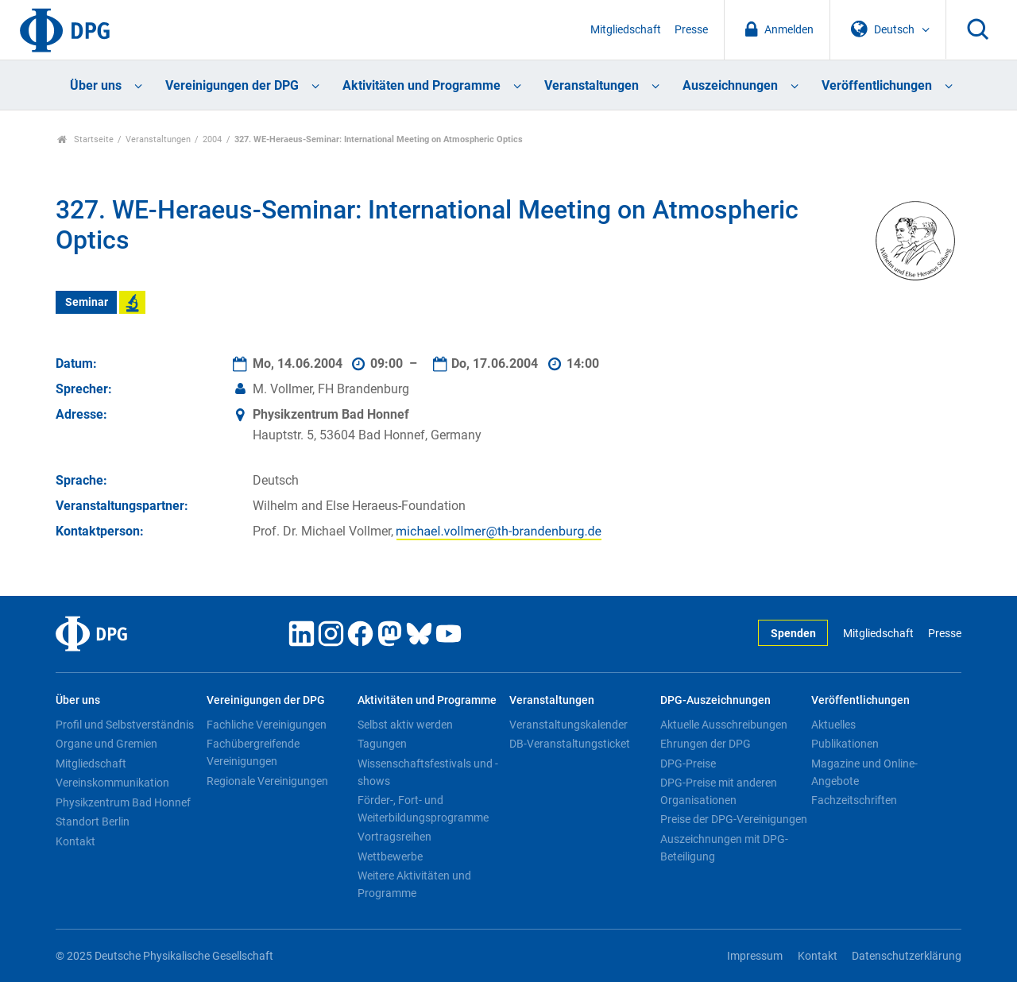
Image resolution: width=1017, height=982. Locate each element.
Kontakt (75, 841)
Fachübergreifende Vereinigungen (253, 752)
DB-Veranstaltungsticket (569, 743)
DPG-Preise (688, 763)
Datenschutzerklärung (906, 956)
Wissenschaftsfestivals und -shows (428, 772)
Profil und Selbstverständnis (125, 724)
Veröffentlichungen (877, 85)
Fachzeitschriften (854, 800)
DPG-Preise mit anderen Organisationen (718, 791)
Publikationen (845, 743)
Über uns (96, 85)
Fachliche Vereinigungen (267, 724)
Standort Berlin (93, 821)
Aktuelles (833, 724)
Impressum (755, 956)
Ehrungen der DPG (705, 743)
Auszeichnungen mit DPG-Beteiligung (724, 848)
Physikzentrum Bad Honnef (123, 802)
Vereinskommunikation (112, 782)
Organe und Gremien (106, 743)
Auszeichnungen (730, 85)
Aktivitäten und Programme (421, 85)
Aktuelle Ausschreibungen (723, 724)
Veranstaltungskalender (568, 724)
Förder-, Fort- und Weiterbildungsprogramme (423, 809)
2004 (212, 139)
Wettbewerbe (390, 856)
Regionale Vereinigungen (267, 781)
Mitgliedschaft (625, 30)
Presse (691, 30)
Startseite (85, 139)
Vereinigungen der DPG (232, 85)
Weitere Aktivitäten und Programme (414, 884)
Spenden (793, 633)
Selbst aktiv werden (405, 724)
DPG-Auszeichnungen (715, 700)
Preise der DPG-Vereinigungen (733, 819)
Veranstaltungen (591, 85)
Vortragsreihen (394, 836)
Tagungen (382, 743)
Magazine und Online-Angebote (864, 772)
